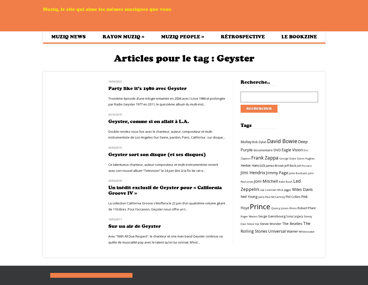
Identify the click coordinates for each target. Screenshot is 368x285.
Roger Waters (249, 216)
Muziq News (68, 37)
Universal (277, 231)
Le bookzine (299, 37)
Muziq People (182, 37)
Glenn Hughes (305, 158)
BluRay (246, 141)
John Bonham (298, 173)
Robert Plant (307, 208)
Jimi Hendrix (253, 172)
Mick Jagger (284, 190)
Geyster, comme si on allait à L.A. (148, 121)
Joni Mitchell (266, 181)
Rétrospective (243, 37)
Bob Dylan (259, 142)
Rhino (293, 208)
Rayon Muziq (123, 37)
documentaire (263, 150)
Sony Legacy (294, 216)
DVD (277, 149)
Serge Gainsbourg (271, 216)
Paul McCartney (275, 197)
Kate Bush (285, 181)
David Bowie (282, 141)
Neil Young (249, 196)
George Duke (287, 158)
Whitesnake (306, 231)
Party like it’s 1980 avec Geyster (147, 88)
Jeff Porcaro (304, 165)
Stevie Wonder (270, 224)
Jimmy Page (277, 172)
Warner (292, 231)
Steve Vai (253, 224)
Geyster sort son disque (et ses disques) (157, 154)
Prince (260, 206)
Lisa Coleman (268, 190)
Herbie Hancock (253, 165)
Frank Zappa (264, 158)
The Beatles (292, 223)
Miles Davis (302, 189)
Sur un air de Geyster (134, 226)
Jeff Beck (290, 166)
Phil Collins (293, 197)
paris (261, 197)
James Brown (275, 166)
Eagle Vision (292, 150)
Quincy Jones (280, 208)
